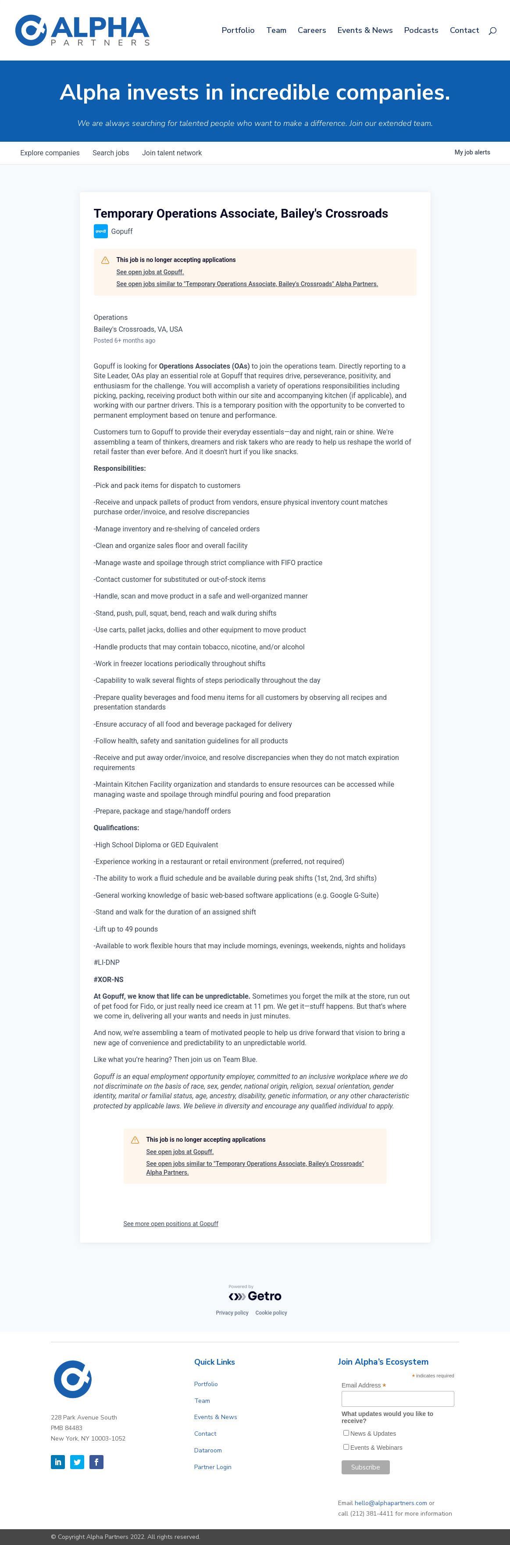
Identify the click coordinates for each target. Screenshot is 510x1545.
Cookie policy (271, 1313)
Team (276, 31)
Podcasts (421, 31)
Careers (312, 31)
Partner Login (213, 1467)
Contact (464, 31)
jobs (112, 153)
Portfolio (238, 31)
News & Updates (373, 1433)
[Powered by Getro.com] (255, 1293)
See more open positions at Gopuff (171, 1223)
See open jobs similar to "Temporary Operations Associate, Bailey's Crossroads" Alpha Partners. (247, 283)
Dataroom (208, 1450)
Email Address (364, 1385)
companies (50, 153)
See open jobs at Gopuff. (150, 272)
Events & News (365, 31)
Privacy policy (232, 1313)
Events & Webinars (376, 1447)
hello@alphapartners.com (391, 1503)
